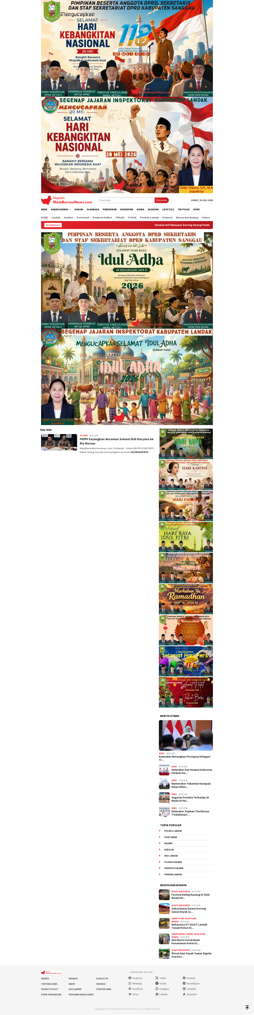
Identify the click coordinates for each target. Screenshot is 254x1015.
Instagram (162, 989)
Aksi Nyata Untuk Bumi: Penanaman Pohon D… (185, 941)
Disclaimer (75, 989)
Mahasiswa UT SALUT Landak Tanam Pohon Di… (189, 926)
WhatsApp (135, 983)
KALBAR (168, 843)
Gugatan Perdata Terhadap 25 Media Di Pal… (190, 799)
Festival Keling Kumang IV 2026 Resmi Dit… (190, 896)
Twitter (160, 978)
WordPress (135, 989)
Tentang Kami (49, 983)
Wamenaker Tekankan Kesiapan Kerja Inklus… (191, 785)
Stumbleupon (191, 983)
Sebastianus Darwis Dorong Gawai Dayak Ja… (188, 910)
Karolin (169, 849)
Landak (189, 934)
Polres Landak (173, 830)
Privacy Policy (49, 989)
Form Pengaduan (51, 994)
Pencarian (161, 200)
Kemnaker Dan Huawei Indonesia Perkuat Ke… (191, 771)
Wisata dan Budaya (180, 891)
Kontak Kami (103, 989)
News (161, 753)
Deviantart (189, 994)
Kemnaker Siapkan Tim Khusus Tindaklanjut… (190, 813)
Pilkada (84, 435)
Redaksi (73, 978)
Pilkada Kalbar (173, 862)
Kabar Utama (177, 918)
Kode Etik (102, 978)
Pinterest (188, 978)
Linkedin (161, 994)
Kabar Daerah (178, 934)
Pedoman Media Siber (81, 994)
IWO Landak (171, 855)
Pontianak (170, 837)
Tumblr (160, 983)
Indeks (45, 978)
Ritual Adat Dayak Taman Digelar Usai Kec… (191, 955)
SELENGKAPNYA (139, 452)
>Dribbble (189, 989)
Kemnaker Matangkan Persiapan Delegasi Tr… (184, 758)
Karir (72, 983)
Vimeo (133, 994)
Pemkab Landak (173, 874)
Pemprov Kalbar (173, 868)
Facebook (135, 978)
